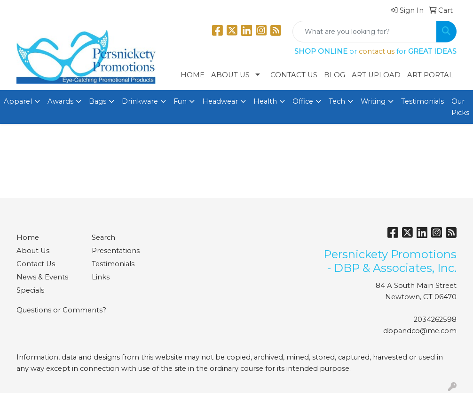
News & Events (42, 277)
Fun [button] (180, 101)
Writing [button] (373, 101)
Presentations (116, 250)
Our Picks (460, 107)
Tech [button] (337, 101)
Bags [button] (97, 101)
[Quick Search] (364, 31)
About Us (230, 75)
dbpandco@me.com (420, 331)
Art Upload (376, 75)
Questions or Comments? (61, 310)
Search (103, 237)
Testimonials (422, 101)
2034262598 (435, 319)
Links (101, 277)
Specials (30, 290)
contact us (376, 51)
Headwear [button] (220, 101)
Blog (334, 75)
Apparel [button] (18, 101)
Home (193, 75)
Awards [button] (60, 101)
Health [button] (265, 101)
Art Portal (430, 75)
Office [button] (302, 101)
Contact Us (293, 75)
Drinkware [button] (140, 101)
